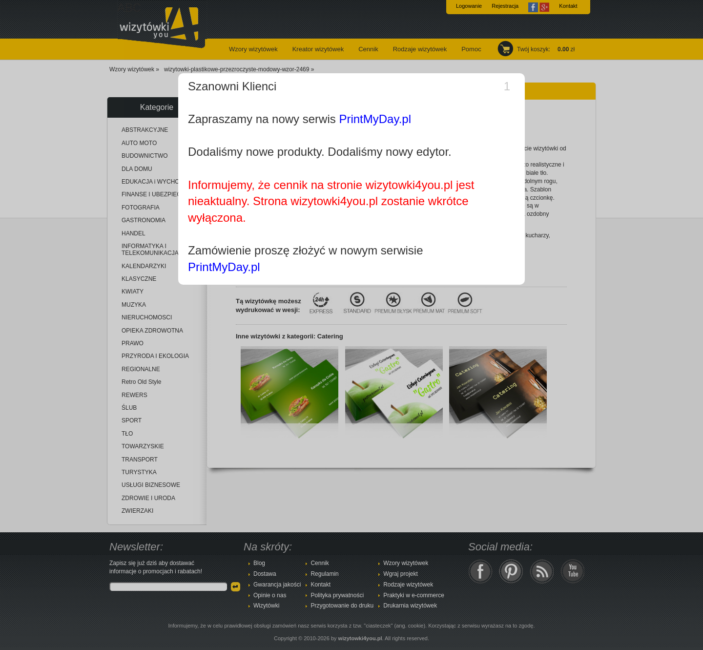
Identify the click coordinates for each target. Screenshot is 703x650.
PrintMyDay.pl (375, 119)
